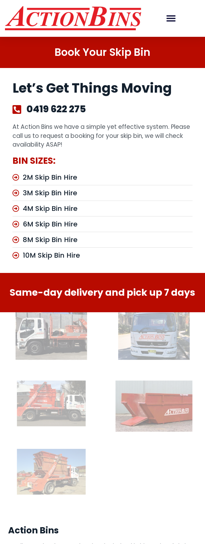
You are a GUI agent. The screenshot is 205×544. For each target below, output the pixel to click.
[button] (171, 18)
